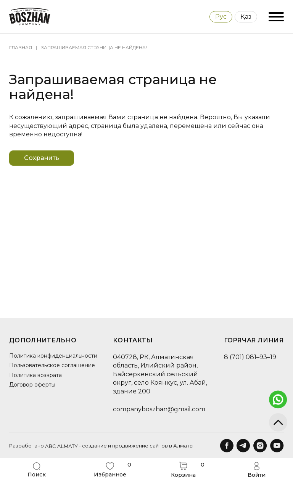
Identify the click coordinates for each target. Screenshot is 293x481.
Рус (221, 16)
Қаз (245, 16)
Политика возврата (35, 375)
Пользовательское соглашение (52, 365)
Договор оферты (32, 384)
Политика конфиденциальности (53, 355)
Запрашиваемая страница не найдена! (94, 47)
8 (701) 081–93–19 (250, 357)
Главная (20, 47)
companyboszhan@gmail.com (159, 409)
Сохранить (41, 157)
